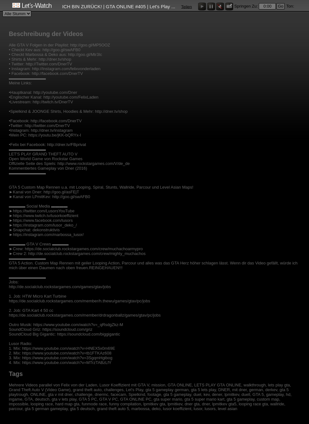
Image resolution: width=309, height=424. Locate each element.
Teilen (186, 6)
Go (280, 6)
